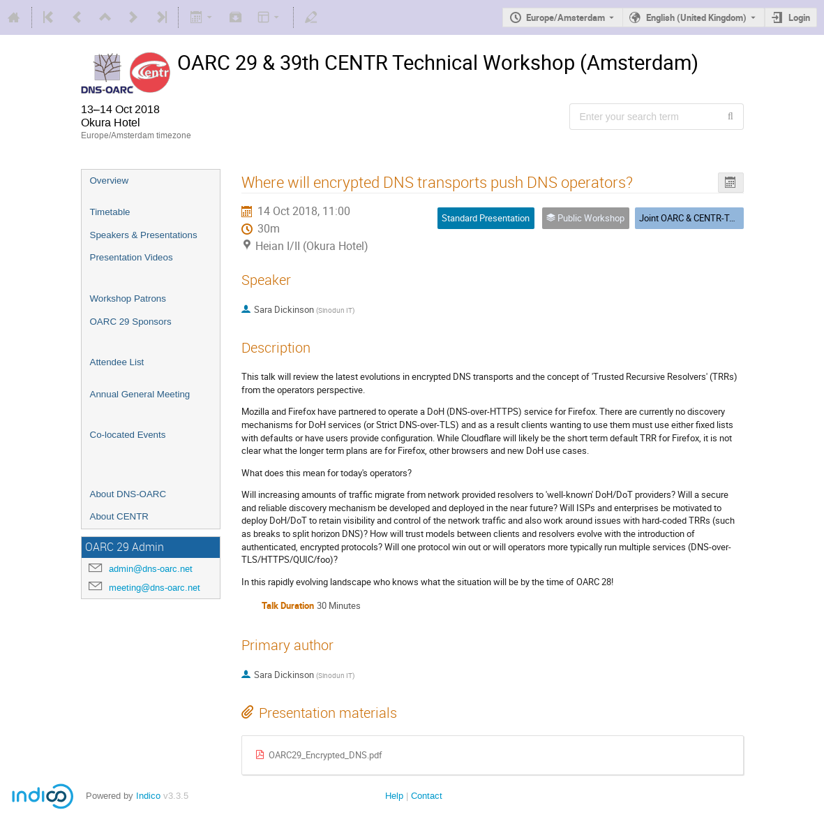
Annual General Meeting (140, 394)
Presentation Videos (131, 257)
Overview (109, 180)
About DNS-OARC (128, 494)
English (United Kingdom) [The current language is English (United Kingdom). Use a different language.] (696, 17)
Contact (426, 796)
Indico (148, 796)
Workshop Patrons (128, 298)
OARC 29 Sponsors (131, 321)
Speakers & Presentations (143, 235)
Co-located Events (128, 434)
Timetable (110, 212)
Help (394, 796)
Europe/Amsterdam (565, 17)
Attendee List (117, 362)
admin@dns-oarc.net (151, 569)
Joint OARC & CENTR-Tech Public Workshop (726, 218)
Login (799, 17)
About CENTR (119, 516)
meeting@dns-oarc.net (154, 588)
